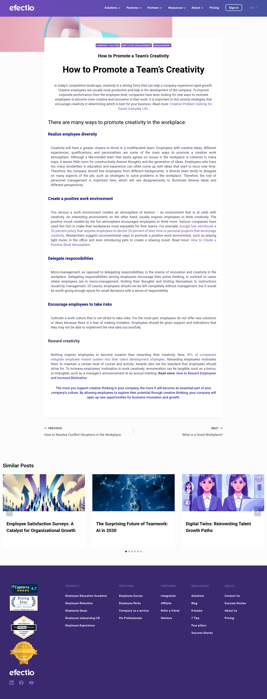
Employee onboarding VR (82, 618)
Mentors (166, 618)
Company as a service (134, 610)
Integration (168, 596)
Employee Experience (80, 625)
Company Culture (107, 45)
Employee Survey (131, 596)
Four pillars (198, 625)
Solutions (112, 7)
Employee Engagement (136, 45)
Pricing (214, 7)
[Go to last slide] (9, 511)
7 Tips (195, 618)
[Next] (257, 511)
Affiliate (166, 603)
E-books (196, 610)
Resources (176, 7)
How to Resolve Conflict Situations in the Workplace (87, 431)
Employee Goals (76, 610)
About (197, 7)
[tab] (126, 551)
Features (133, 7)
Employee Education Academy (86, 596)
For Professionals (130, 618)
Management (162, 45)
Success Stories (202, 633)
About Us (231, 610)
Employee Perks (130, 603)
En (254, 7)
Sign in (233, 7)
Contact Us (232, 596)
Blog (194, 603)
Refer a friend (170, 610)
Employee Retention (79, 603)
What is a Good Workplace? (180, 431)
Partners (154, 7)
